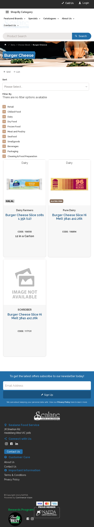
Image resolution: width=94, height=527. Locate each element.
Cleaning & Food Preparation (22, 156)
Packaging (13, 151)
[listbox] (45, 87)
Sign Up (48, 394)
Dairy (10, 117)
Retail (11, 107)
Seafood (12, 136)
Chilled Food (14, 112)
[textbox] (37, 36)
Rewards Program (21, 509)
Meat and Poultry (16, 131)
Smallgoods (14, 141)
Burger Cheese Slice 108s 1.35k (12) (24, 216)
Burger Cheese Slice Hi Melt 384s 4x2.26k (69, 216)
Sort (4, 80)
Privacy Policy (63, 402)
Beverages (13, 146)
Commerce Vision (24, 497)
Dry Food (12, 121)
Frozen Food (14, 126)
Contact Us (13, 451)
